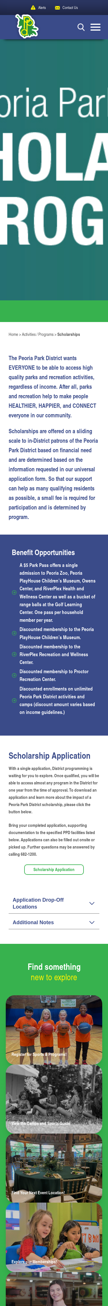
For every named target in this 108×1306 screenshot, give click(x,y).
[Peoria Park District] (22, 27)
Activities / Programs (38, 334)
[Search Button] (81, 27)
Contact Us (70, 7)
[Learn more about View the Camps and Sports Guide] (54, 1099)
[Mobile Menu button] (95, 27)
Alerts (42, 7)
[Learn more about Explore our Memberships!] (54, 1237)
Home (13, 334)
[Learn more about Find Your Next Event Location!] (54, 1168)
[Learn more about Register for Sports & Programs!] (54, 1029)
